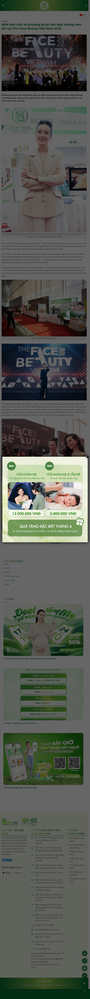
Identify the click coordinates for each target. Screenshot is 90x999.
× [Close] (88, 456)
